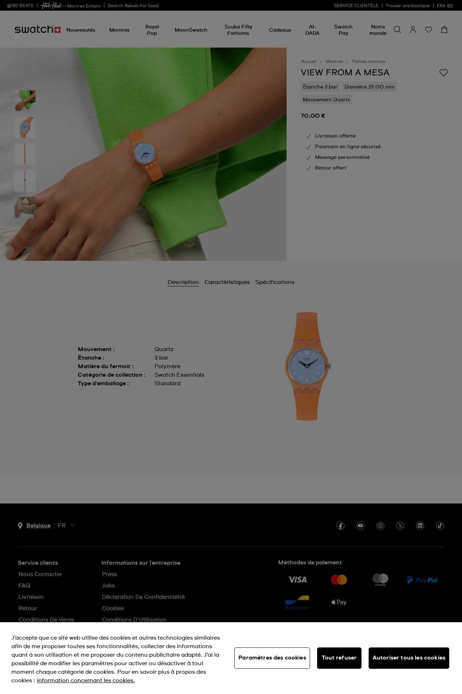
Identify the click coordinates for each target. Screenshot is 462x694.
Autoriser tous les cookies (409, 658)
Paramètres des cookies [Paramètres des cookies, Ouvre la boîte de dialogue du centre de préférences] (272, 658)
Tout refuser (339, 658)
